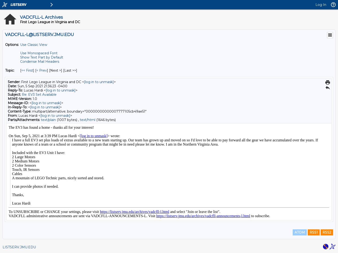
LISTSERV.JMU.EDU (19, 247)
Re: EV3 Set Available (39, 94)
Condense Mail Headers (39, 61)
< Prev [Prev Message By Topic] (41, 70)
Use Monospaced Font (39, 53)
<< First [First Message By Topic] (27, 70)
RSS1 (314, 232)
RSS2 (327, 232)
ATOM (300, 232)
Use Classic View (33, 45)
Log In (320, 5)
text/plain (48, 120)
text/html (87, 120)
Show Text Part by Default (41, 57)
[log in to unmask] (99, 82)
